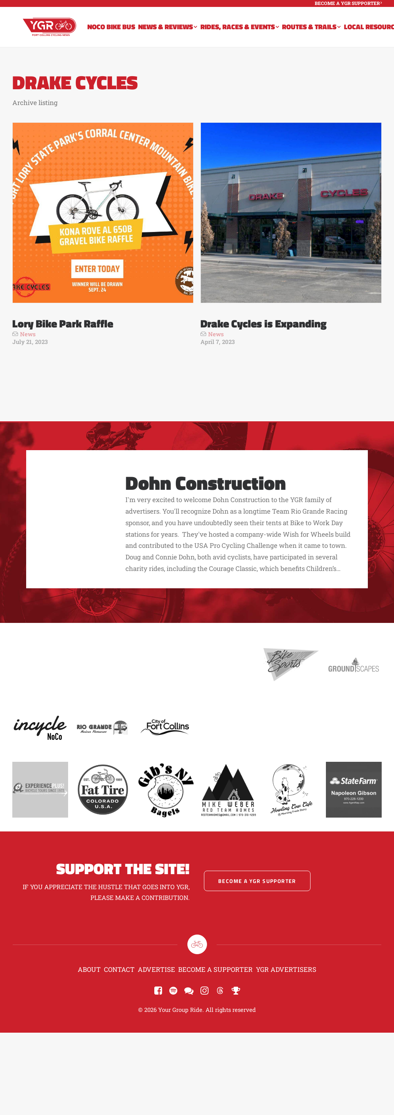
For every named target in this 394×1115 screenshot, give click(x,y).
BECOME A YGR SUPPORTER (348, 3)
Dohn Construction (205, 482)
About (89, 969)
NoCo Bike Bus (119, 32)
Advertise (156, 969)
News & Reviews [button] (175, 32)
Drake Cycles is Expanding (263, 323)
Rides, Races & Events (247, 32)
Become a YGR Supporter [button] (257, 881)
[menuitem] (348, 3)
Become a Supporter (215, 969)
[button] (103, 213)
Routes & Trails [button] (319, 32)
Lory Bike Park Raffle (62, 323)
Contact (119, 969)
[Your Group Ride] (53, 31)
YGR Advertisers (286, 969)
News (28, 334)
